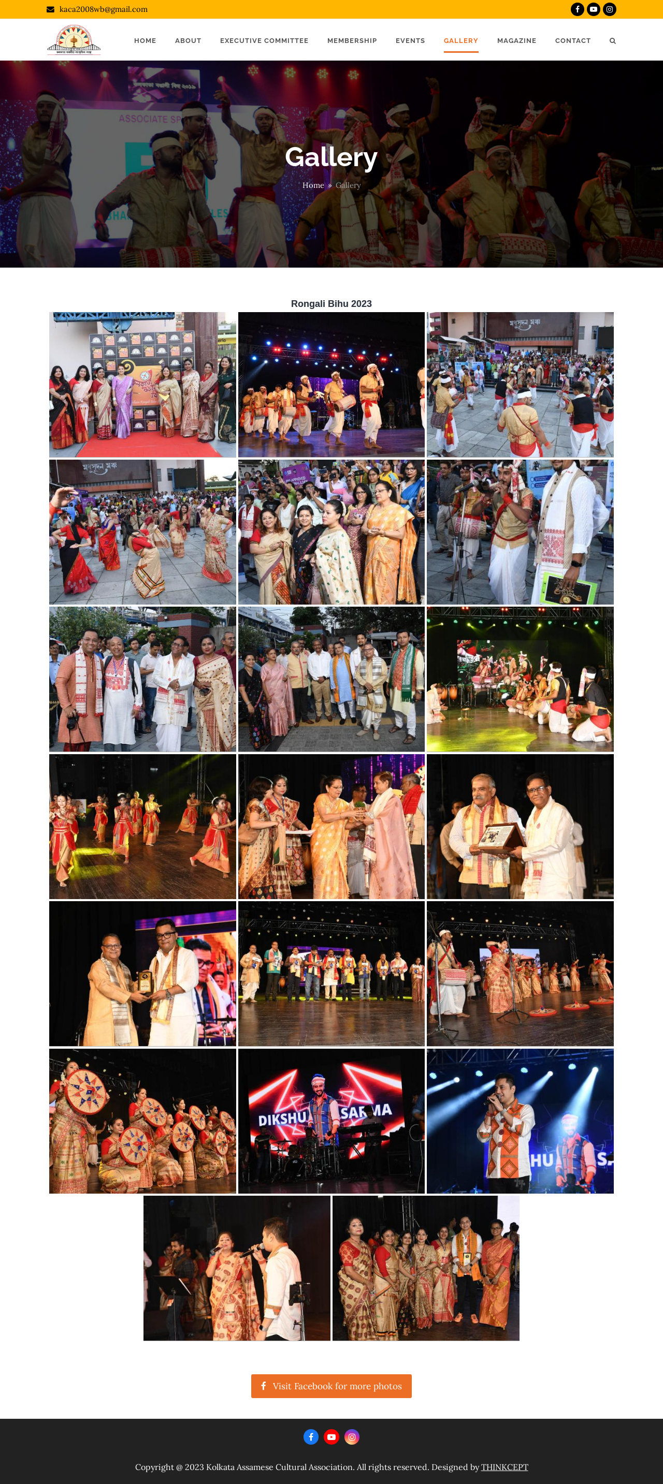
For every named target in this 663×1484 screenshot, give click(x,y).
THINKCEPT (504, 1467)
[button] (613, 40)
